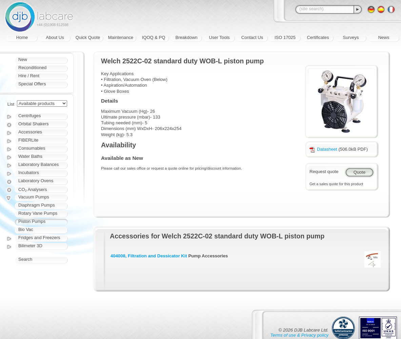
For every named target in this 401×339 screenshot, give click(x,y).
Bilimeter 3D (30, 245)
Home (22, 37)
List (10, 104)
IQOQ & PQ (153, 37)
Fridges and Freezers (39, 237)
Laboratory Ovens (35, 180)
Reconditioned (32, 67)
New (22, 59)
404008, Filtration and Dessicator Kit (149, 255)
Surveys (351, 37)
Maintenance (120, 37)
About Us (55, 37)
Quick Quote (88, 37)
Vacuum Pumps (33, 196)
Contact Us (252, 37)
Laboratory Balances (38, 164)
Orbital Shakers (33, 123)
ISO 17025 (285, 37)
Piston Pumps (31, 221)
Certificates (318, 37)
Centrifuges (29, 115)
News (383, 37)
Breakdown (186, 37)
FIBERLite (28, 140)
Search (25, 259)
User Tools (219, 37)
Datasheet (323, 149)
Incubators (28, 172)
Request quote (323, 171)
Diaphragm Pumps (36, 205)
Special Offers (32, 83)
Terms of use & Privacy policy (299, 335)
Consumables (31, 148)
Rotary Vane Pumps (37, 213)
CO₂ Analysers (32, 189)
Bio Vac (25, 229)
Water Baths (30, 156)
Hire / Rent (28, 75)
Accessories (30, 131)
